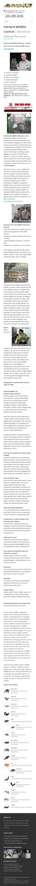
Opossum (14, 704)
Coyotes (18, 769)
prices (18, 85)
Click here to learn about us (13, 841)
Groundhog (14, 740)
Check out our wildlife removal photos (16, 838)
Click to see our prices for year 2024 (16, 836)
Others (13, 805)
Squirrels (13, 696)
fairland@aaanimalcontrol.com (15, 11)
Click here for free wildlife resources (16, 843)
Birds (12, 776)
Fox (12, 763)
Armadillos (14, 748)
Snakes (13, 790)
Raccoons (14, 689)
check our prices (17, 169)
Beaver (13, 755)
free (18, 90)
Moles (13, 732)
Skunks (13, 711)
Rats (12, 719)
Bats (17, 782)
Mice (17, 725)
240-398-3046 (14, 16)
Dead (12, 797)
